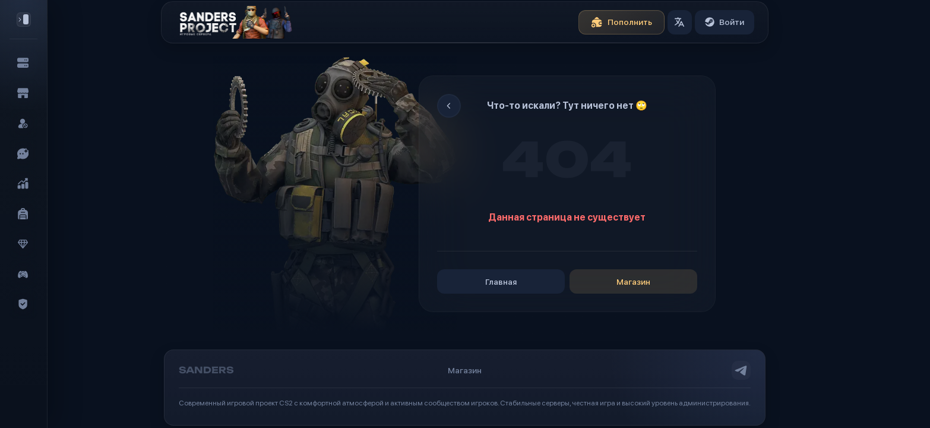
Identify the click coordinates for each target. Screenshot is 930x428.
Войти (724, 22)
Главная (501, 282)
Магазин (633, 282)
